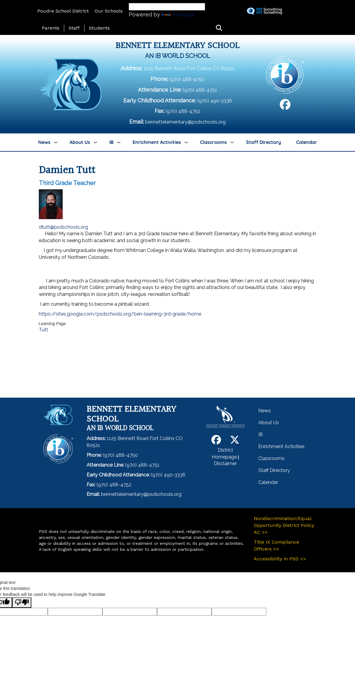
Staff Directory (263, 142)
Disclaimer (225, 463)
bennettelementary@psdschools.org (185, 122)
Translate (178, 15)
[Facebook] (285, 107)
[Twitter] (234, 442)
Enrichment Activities (157, 142)
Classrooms (213, 142)
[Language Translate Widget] (167, 6)
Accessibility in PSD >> (280, 559)
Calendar (306, 142)
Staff (74, 28)
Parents (50, 28)
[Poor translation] (21, 602)
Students (99, 28)
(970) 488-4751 (200, 90)
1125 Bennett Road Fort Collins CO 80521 (189, 68)
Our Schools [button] (109, 11)
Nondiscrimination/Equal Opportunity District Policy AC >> (284, 525)
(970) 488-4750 (187, 79)
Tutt (43, 330)
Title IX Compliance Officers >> (276, 545)
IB (111, 142)
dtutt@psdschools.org (63, 227)
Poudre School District (63, 11)
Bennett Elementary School (177, 46)
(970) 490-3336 (214, 101)
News (44, 142)
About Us (80, 142)
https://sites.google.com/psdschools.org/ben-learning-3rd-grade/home (120, 314)
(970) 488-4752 (182, 111)
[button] (219, 28)
